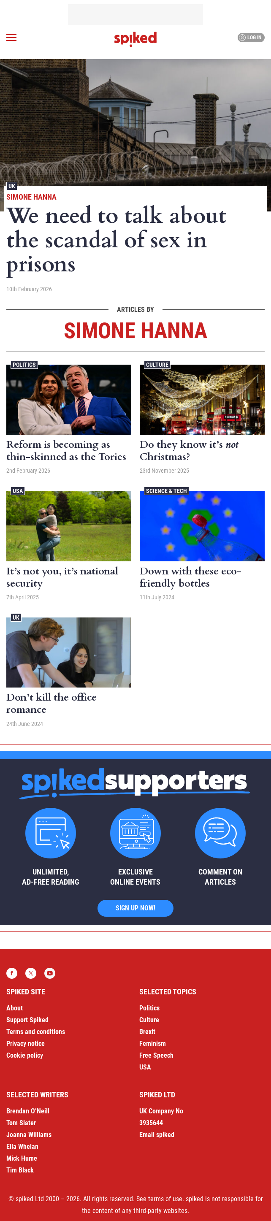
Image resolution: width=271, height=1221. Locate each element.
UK (11, 186)
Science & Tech (166, 490)
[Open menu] (11, 37)
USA (18, 490)
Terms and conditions (35, 1032)
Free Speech (156, 1055)
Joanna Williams (28, 1135)
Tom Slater (21, 1123)
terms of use (165, 1199)
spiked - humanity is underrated (135, 39)
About (14, 1008)
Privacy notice (25, 1044)
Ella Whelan (22, 1146)
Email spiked (156, 1135)
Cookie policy (24, 1055)
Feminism (152, 1044)
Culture (157, 364)
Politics (24, 364)
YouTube (49, 973)
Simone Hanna (31, 196)
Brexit (147, 1032)
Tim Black (20, 1170)
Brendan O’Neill (27, 1111)
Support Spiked (27, 1020)
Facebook (11, 973)
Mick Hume (21, 1158)
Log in (250, 37)
